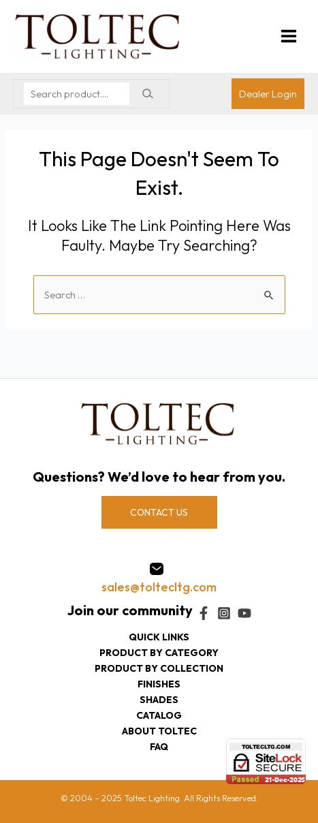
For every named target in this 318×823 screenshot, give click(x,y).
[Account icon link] (268, 93)
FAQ (159, 747)
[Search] (147, 93)
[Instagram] (224, 613)
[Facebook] (203, 613)
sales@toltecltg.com (159, 587)
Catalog (159, 715)
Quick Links (159, 637)
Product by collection (159, 668)
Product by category (159, 653)
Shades (159, 700)
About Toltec (159, 731)
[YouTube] (244, 613)
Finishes (159, 684)
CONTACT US (159, 512)
